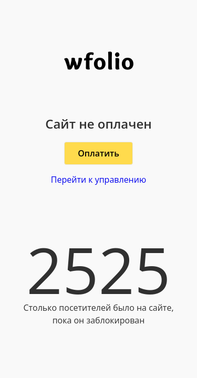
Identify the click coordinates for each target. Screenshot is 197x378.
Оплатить (98, 153)
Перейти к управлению (98, 179)
